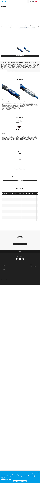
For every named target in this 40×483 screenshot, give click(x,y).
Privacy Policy (5, 277)
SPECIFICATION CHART (13, 71)
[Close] (38, 472)
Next (38, 26)
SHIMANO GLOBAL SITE (38, 281)
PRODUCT (9, 253)
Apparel (4, 269)
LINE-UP (8, 71)
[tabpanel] (20, 169)
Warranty (31, 266)
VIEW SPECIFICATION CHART (21, 59)
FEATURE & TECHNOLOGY (3, 71)
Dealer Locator (35, 267)
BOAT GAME (15, 253)
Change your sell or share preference (6, 479)
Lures (4, 268)
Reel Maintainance (36, 264)
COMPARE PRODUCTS (20, 55)
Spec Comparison (19, 180)
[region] (20, 477)
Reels (4, 264)
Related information (6, 272)
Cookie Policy (2, 478)
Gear (4, 270)
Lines (4, 266)
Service (31, 262)
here (34, 472)
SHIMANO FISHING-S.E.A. (3, 253)
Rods (4, 265)
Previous (1, 26)
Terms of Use (22, 277)
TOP (20, 251)
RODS (12, 253)
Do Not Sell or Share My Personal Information (4, 279)
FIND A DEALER (32, 1)
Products (4, 262)
